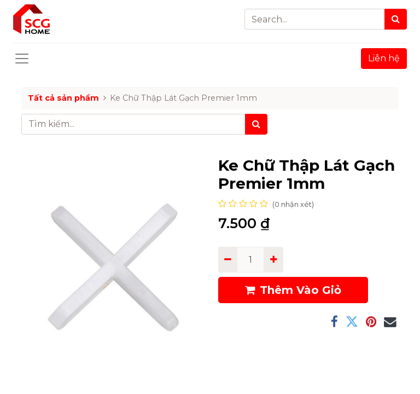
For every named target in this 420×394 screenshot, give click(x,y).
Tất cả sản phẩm (63, 98)
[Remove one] (227, 259)
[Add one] (273, 259)
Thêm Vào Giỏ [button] (293, 290)
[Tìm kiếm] (256, 124)
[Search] (395, 19)
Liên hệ (384, 58)
